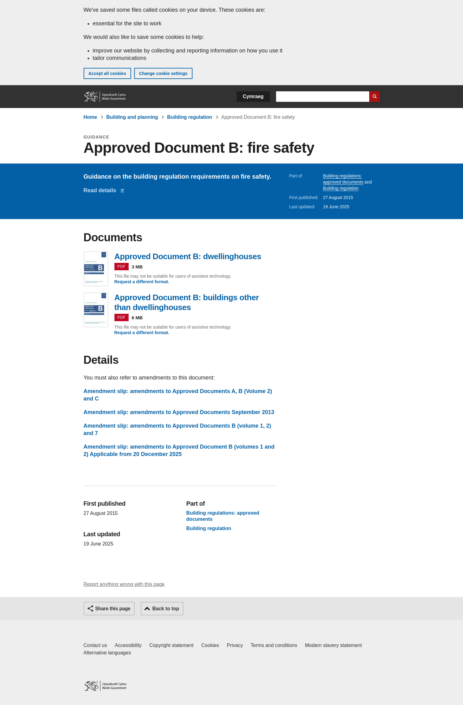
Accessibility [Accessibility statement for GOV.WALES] (128, 645)
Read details (101, 190)
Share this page (112, 608)
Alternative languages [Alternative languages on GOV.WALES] (107, 652)
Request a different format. (141, 281)
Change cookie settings (163, 73)
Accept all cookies (107, 73)
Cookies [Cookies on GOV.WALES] (210, 645)
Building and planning (132, 117)
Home (90, 117)
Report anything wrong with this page (124, 584)
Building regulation (189, 117)
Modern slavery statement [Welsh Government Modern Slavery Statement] (333, 645)
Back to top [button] (165, 608)
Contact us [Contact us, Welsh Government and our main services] (95, 645)
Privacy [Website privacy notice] (235, 645)
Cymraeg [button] (253, 96)
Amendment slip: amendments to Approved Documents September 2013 (179, 412)
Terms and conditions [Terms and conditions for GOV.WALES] (274, 645)
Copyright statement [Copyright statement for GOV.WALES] (171, 645)
